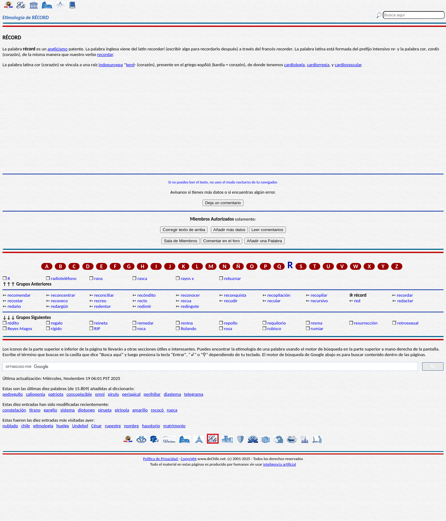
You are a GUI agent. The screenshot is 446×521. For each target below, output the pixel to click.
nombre (131, 425)
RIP (97, 328)
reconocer (190, 295)
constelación (14, 410)
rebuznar (232, 278)
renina (187, 323)
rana (98, 278)
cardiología (294, 64)
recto (142, 301)
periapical (131, 394)
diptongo (86, 410)
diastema (172, 394)
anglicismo (57, 49)
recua (186, 301)
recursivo (319, 301)
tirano (34, 410)
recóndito (147, 295)
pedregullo (12, 394)
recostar (15, 301)
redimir (144, 306)
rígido (56, 328)
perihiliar (152, 394)
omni (100, 394)
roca (142, 328)
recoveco (59, 301)
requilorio (276, 323)
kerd (130, 64)
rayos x (187, 278)
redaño (14, 306)
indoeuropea (111, 64)
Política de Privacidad (161, 458)
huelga (62, 425)
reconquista (235, 295)
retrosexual (407, 323)
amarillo (140, 410)
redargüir (59, 306)
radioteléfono (63, 278)
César (96, 425)
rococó (158, 410)
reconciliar (104, 295)
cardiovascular (348, 64)
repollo (230, 323)
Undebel (80, 425)
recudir (230, 301)
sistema (67, 410)
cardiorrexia (318, 64)
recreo (100, 301)
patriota (55, 394)
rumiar (317, 328)
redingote (190, 306)
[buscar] (209, 366)
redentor (102, 306)
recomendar (18, 295)
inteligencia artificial (279, 464)
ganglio (50, 410)
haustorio (151, 425)
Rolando (188, 328)
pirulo (113, 394)
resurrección (366, 323)
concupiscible (79, 394)
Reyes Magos (19, 328)
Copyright (189, 458)
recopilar (319, 295)
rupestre (113, 425)
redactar (405, 301)
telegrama (193, 394)
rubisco (274, 328)
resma (316, 323)
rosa (228, 328)
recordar (105, 54)
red (357, 301)
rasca (142, 278)
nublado (10, 425)
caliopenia (35, 394)
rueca (172, 410)
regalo (57, 323)
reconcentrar (63, 295)
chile (25, 425)
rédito (13, 323)
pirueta (105, 410)
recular (274, 301)
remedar (146, 323)
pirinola (122, 410)
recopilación (278, 295)
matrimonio (174, 425)
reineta (100, 323)
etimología (43, 425)
